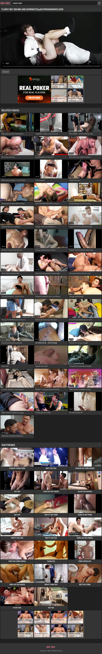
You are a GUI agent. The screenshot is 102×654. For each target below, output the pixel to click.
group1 (7, 72)
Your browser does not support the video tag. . (51, 40)
